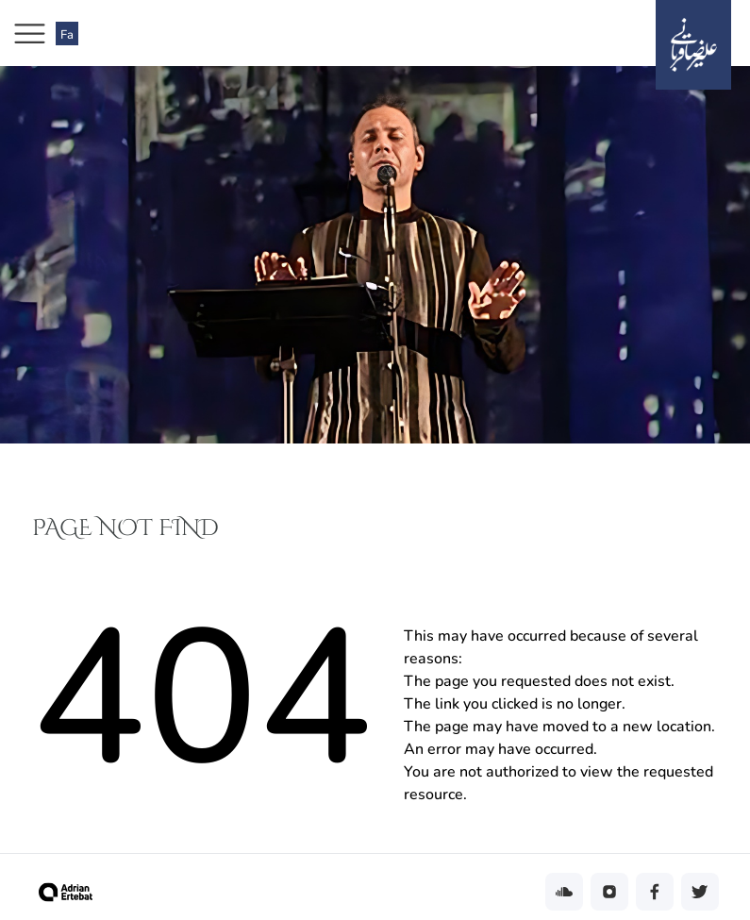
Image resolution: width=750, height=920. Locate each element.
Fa (67, 34)
